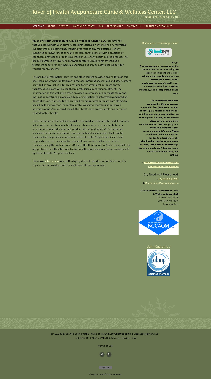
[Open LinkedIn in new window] (109, 354)
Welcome (38, 26)
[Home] (104, 12)
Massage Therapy (84, 26)
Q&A (100, 26)
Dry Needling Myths (168, 179)
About (51, 26)
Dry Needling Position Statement (162, 183)
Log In (105, 368)
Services (64, 26)
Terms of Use (105, 346)
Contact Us (134, 26)
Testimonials (115, 26)
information (52, 161)
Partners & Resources (158, 26)
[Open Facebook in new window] (102, 354)
